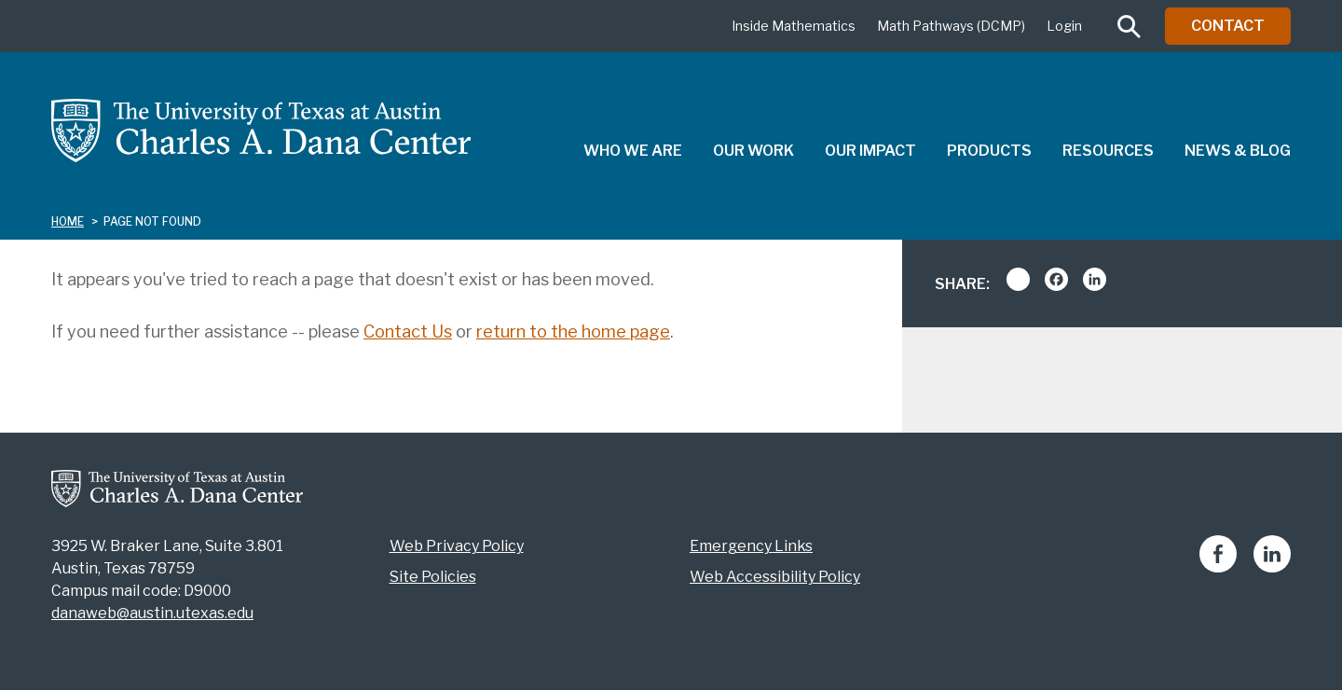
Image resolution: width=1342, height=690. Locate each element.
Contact (1228, 25)
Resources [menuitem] (1108, 150)
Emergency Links (751, 546)
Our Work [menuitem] (753, 150)
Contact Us (407, 331)
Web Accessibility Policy (775, 577)
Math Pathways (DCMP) (951, 26)
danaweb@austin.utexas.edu (152, 613)
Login (1064, 26)
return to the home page (573, 331)
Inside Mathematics (794, 26)
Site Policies (433, 577)
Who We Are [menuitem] (632, 150)
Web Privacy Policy (457, 546)
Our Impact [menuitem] (870, 150)
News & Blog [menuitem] (1238, 150)
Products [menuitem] (989, 150)
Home (67, 221)
